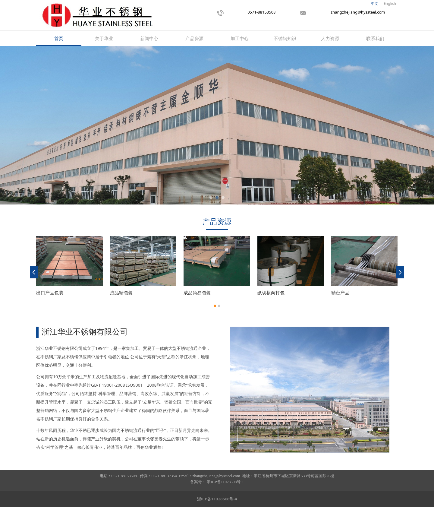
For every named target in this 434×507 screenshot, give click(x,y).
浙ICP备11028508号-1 (225, 482)
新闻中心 (149, 38)
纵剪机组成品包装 (54, 293)
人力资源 (330, 38)
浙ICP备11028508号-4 (217, 499)
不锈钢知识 (285, 38)
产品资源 (194, 38)
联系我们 (375, 38)
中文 (374, 3)
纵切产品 (193, 293)
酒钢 (335, 293)
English (390, 3)
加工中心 (240, 38)
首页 (58, 38)
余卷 (261, 293)
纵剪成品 (119, 293)
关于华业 (104, 38)
